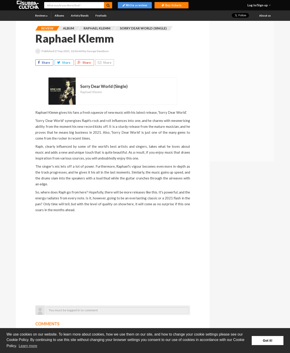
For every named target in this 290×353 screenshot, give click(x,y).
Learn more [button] (28, 346)
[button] (259, 5)
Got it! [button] (267, 340)
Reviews (41, 15)
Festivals (100, 15)
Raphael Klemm (91, 92)
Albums (59, 15)
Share (44, 62)
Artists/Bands (80, 15)
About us (265, 15)
